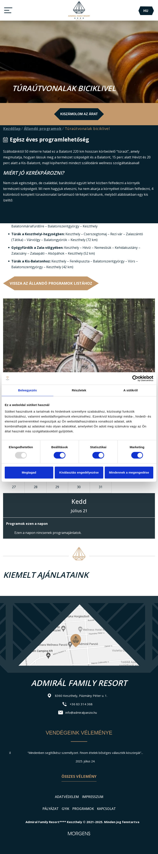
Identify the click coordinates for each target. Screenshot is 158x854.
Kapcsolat (106, 808)
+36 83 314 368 (81, 704)
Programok (83, 808)
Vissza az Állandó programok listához (51, 283)
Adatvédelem (67, 796)
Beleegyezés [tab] (27, 390)
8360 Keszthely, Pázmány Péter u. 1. (81, 696)
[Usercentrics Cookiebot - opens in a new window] (135, 378)
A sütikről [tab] (130, 390)
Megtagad (29, 472)
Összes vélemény (79, 776)
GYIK (65, 808)
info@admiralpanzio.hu (81, 712)
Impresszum (92, 796)
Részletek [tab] (79, 390)
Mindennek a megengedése (129, 472)
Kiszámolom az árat (79, 114)
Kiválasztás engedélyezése (79, 472)
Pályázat (50, 808)
